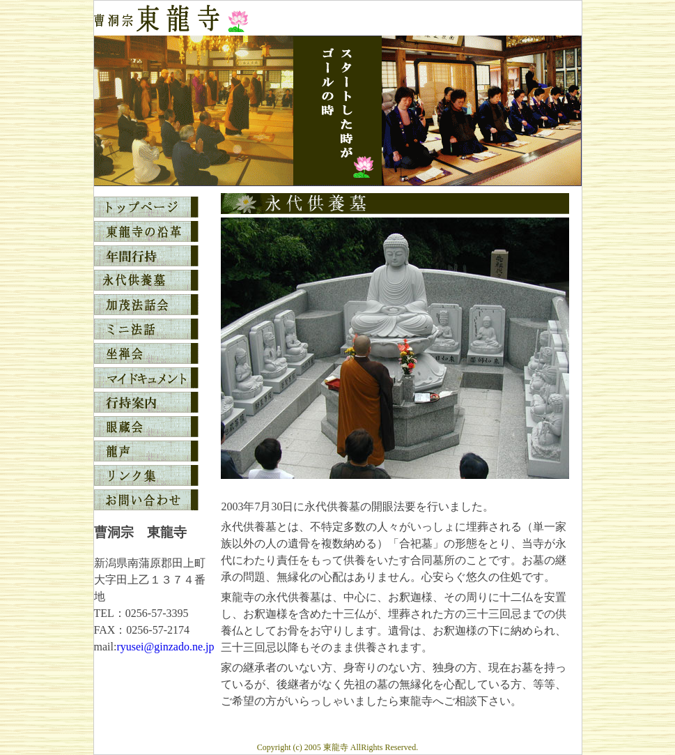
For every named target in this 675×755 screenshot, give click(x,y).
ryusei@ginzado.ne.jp (165, 647)
